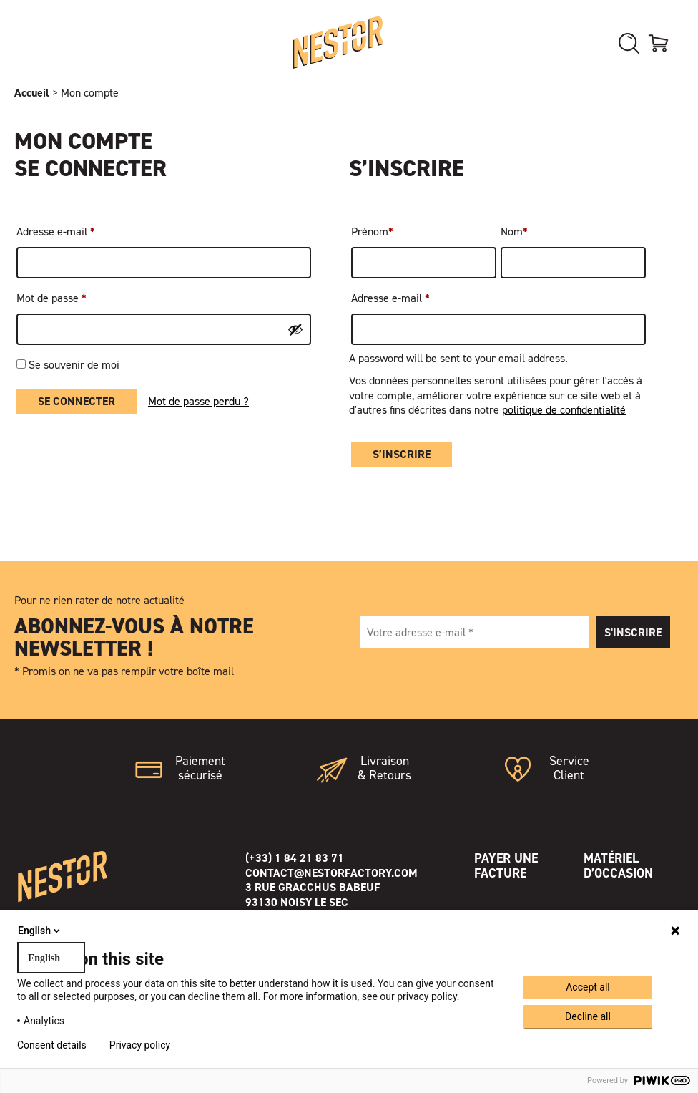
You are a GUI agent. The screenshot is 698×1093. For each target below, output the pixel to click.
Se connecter (76, 401)
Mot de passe (51, 298)
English (40, 930)
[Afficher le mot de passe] (295, 329)
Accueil (31, 92)
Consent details (52, 1045)
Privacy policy (139, 1045)
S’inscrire (402, 454)
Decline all (588, 1016)
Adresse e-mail (55, 231)
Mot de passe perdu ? (198, 401)
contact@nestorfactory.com (331, 872)
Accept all (588, 987)
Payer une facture (506, 866)
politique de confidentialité (564, 409)
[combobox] (51, 957)
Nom (514, 231)
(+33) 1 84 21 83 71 (294, 857)
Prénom (372, 231)
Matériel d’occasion (618, 866)
